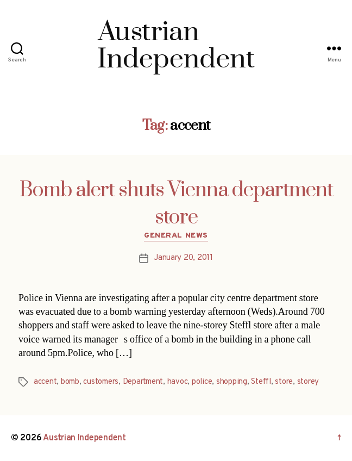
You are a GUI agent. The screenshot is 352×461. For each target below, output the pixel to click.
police (202, 382)
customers (100, 382)
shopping (231, 382)
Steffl (261, 382)
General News (176, 235)
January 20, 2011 (183, 258)
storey (308, 382)
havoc (177, 382)
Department (143, 382)
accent (45, 382)
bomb (70, 382)
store (284, 382)
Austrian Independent (84, 438)
